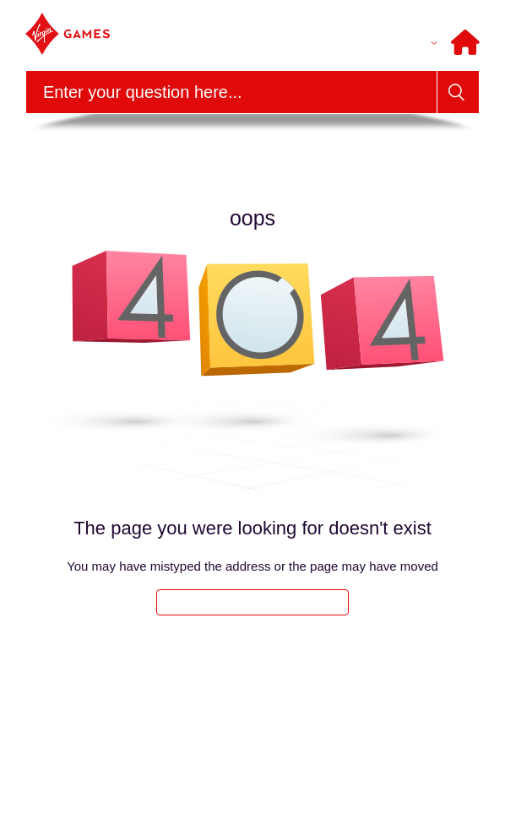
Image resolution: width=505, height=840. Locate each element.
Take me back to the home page (252, 602)
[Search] (231, 92)
